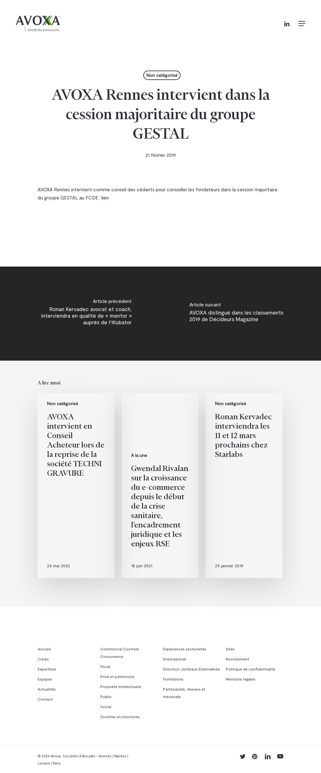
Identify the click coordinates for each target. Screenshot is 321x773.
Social (105, 706)
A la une (139, 455)
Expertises (47, 669)
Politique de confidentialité (250, 669)
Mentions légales (240, 679)
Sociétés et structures (120, 716)
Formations (173, 679)
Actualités (47, 689)
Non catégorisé (161, 75)
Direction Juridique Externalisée (191, 669)
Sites (230, 649)
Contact (45, 699)
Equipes (45, 679)
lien (105, 197)
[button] (301, 23)
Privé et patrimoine (117, 676)
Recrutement (237, 659)
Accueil (44, 649)
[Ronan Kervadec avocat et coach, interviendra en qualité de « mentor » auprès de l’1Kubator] (80, 314)
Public (106, 696)
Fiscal (105, 666)
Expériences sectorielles (184, 649)
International (174, 659)
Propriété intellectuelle (120, 686)
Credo (43, 659)
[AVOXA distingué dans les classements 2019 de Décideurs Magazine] (240, 314)
